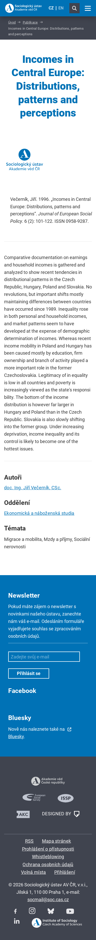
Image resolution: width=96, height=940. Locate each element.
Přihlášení (64, 872)
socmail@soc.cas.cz (48, 899)
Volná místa (33, 872)
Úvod (12, 22)
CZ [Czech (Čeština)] (51, 8)
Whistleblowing (48, 856)
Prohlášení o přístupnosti (48, 849)
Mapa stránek (56, 841)
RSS (29, 841)
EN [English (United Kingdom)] (60, 8)
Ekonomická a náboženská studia (39, 513)
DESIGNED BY (60, 814)
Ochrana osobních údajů (48, 864)
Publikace (30, 22)
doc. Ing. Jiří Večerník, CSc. (32, 487)
